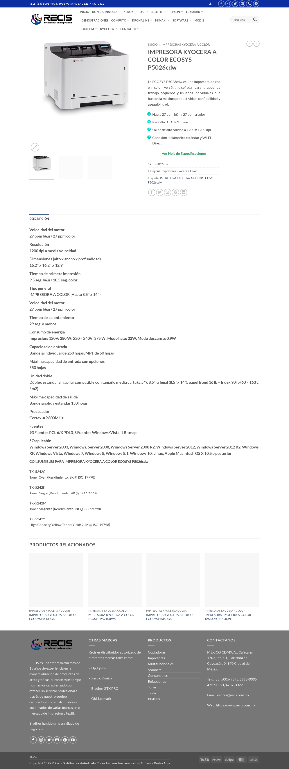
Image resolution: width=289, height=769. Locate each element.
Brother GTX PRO (104, 688)
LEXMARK (194, 12)
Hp (93, 668)
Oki (94, 698)
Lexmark (104, 698)
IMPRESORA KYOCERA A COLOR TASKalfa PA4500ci (228, 617)
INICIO (84, 12)
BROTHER (159, 12)
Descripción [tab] (39, 218)
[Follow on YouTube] (256, 3)
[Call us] (249, 3)
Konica (107, 678)
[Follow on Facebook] (221, 3)
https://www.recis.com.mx (235, 705)
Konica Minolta (106, 12)
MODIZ (199, 20)
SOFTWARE (181, 20)
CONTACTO (129, 29)
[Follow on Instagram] (228, 3)
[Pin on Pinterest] (175, 192)
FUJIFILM (89, 29)
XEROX (130, 12)
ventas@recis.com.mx (233, 695)
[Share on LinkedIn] (183, 192)
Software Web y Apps (156, 763)
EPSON (177, 12)
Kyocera (108, 29)
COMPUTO (120, 20)
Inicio (153, 44)
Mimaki (162, 20)
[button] (210, 3)
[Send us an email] (242, 3)
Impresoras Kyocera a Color (186, 44)
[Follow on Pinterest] (65, 740)
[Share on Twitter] (159, 192)
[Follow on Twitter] (235, 3)
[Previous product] (256, 44)
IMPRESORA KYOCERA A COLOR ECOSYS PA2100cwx (111, 617)
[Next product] (249, 44)
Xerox (95, 678)
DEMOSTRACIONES (94, 20)
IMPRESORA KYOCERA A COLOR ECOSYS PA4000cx (52, 617)
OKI (144, 12)
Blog (33, 756)
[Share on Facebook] (151, 192)
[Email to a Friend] (167, 192)
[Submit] (255, 19)
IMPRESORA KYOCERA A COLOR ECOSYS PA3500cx (169, 617)
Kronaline (142, 20)
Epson (102, 668)
